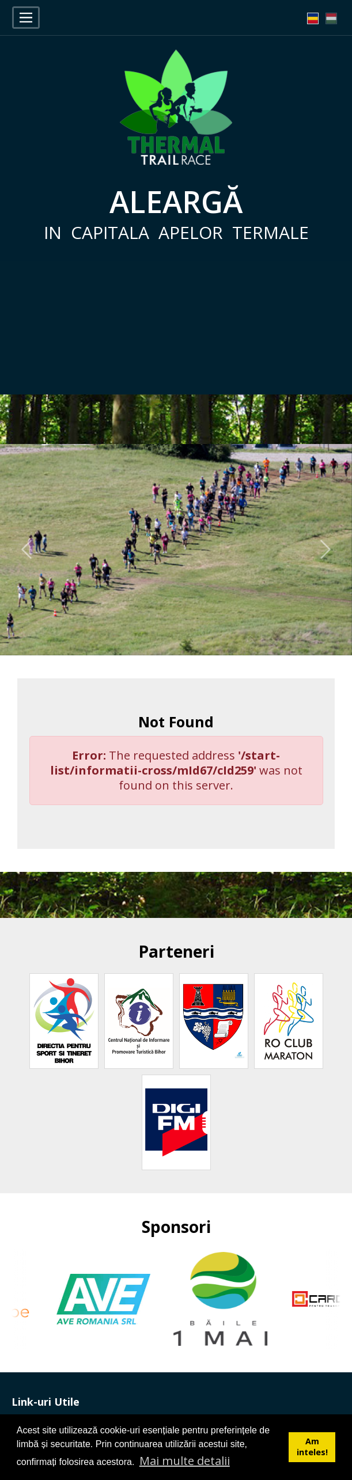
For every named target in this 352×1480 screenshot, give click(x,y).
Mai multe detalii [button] (184, 1460)
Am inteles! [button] (312, 1447)
